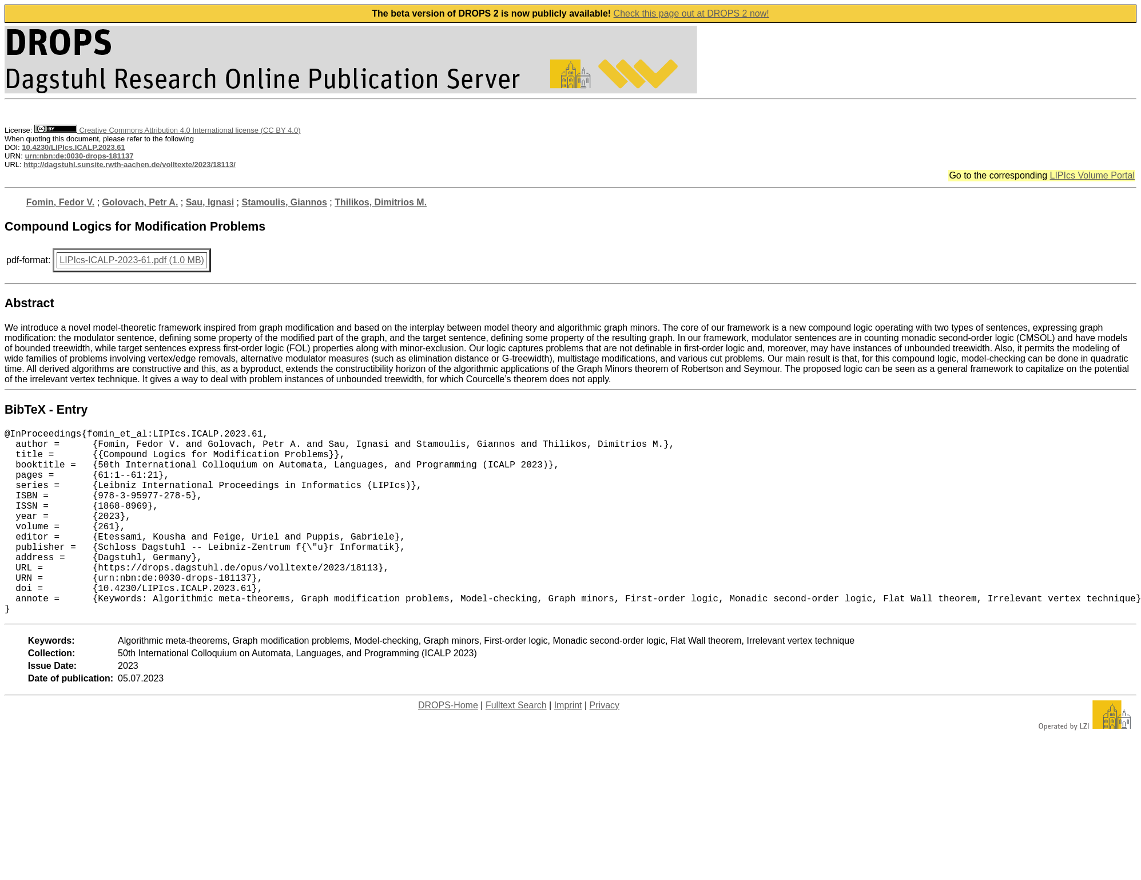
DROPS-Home (448, 746)
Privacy (604, 746)
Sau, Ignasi (210, 202)
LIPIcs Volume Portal (1092, 175)
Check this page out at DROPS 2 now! (691, 13)
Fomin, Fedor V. (60, 202)
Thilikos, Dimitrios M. (381, 202)
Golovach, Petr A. (140, 202)
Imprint (568, 746)
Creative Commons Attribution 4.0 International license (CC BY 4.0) (167, 130)
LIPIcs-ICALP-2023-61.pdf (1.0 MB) (131, 260)
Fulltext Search (516, 746)
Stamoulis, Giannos (284, 202)
